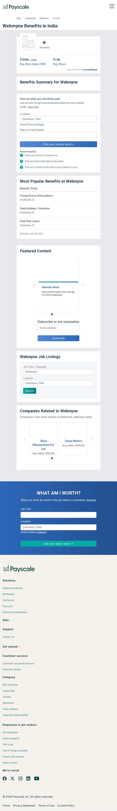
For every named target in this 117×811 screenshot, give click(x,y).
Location (28, 378)
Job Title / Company (35, 366)
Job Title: (26, 509)
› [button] (83, 284)
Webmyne (44, 18)
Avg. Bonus (59, 64)
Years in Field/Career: (32, 130)
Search (29, 390)
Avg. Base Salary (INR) (33, 64)
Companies (30, 18)
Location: (25, 114)
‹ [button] (34, 284)
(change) (39, 124)
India (19, 18)
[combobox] (58, 119)
